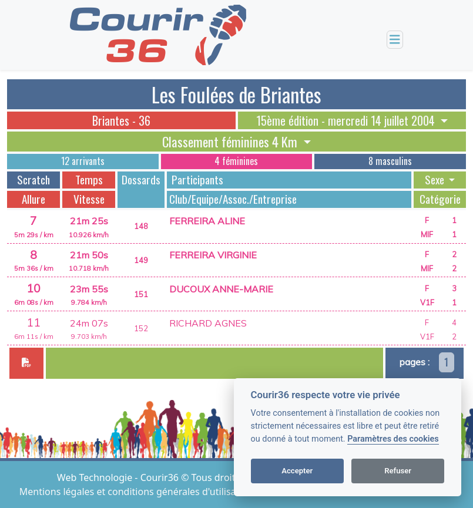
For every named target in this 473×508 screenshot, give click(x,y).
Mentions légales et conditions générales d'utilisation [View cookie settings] (137, 491)
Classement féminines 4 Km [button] (231, 142)
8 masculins (390, 161)
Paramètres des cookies (392, 439)
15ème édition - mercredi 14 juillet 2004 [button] (347, 120)
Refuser (397, 470)
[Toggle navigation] (395, 40)
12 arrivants (83, 161)
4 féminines (236, 161)
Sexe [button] (436, 179)
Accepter (297, 470)
